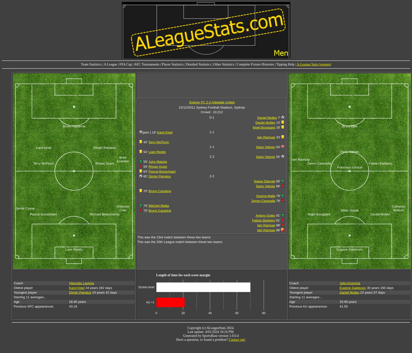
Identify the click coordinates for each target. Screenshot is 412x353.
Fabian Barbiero (263, 220)
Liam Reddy (157, 152)
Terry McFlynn (159, 142)
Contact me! (237, 340)
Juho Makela (158, 162)
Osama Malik (265, 196)
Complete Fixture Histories (255, 64)
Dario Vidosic (265, 147)
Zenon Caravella (263, 201)
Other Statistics (223, 64)
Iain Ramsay (266, 137)
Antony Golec (265, 215)
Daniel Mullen (267, 118)
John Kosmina (350, 283)
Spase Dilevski (264, 181)
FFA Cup (125, 64)
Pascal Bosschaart (162, 171)
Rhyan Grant (158, 166)
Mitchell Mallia (159, 206)
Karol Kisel (165, 132)
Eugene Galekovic (353, 288)
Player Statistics (173, 64)
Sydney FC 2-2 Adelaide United (212, 102)
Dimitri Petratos (160, 176)
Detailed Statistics (198, 64)
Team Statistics (91, 64)
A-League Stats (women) (314, 64)
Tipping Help (285, 64)
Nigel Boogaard (264, 127)
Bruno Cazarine (160, 191)
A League (110, 64)
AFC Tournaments (146, 64)
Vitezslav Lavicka (81, 283)
